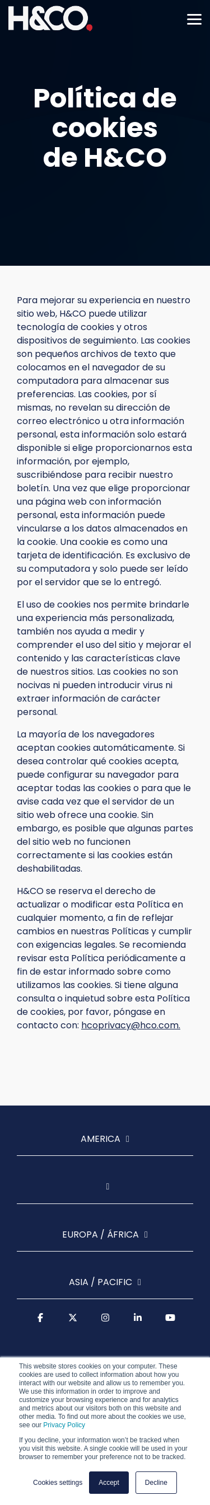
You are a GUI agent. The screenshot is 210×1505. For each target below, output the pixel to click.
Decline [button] (156, 1483)
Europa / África (100, 1235)
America (100, 1139)
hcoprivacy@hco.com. (130, 1025)
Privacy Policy (64, 1425)
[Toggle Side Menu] (194, 18)
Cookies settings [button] (57, 1483)
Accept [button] (109, 1483)
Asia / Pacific (100, 1282)
